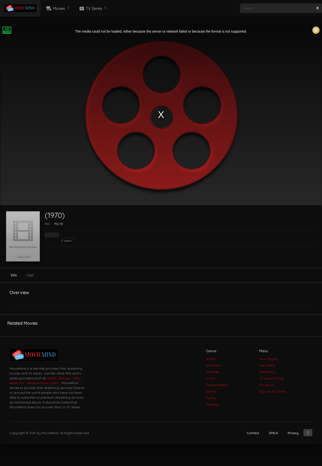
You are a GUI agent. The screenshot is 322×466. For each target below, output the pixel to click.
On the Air (266, 385)
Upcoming (267, 372)
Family (211, 398)
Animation (213, 365)
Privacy (293, 433)
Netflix (51, 378)
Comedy (212, 372)
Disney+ (65, 378)
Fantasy (212, 404)
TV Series (90, 8)
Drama (211, 391)
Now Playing (268, 359)
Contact (253, 433)
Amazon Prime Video (43, 383)
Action (211, 359)
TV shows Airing (271, 378)
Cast (30, 275)
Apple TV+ (17, 383)
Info (14, 275)
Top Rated (266, 365)
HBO (76, 378)
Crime (210, 378)
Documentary (216, 385)
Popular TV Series (272, 391)
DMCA (273, 433)
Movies (55, 8)
